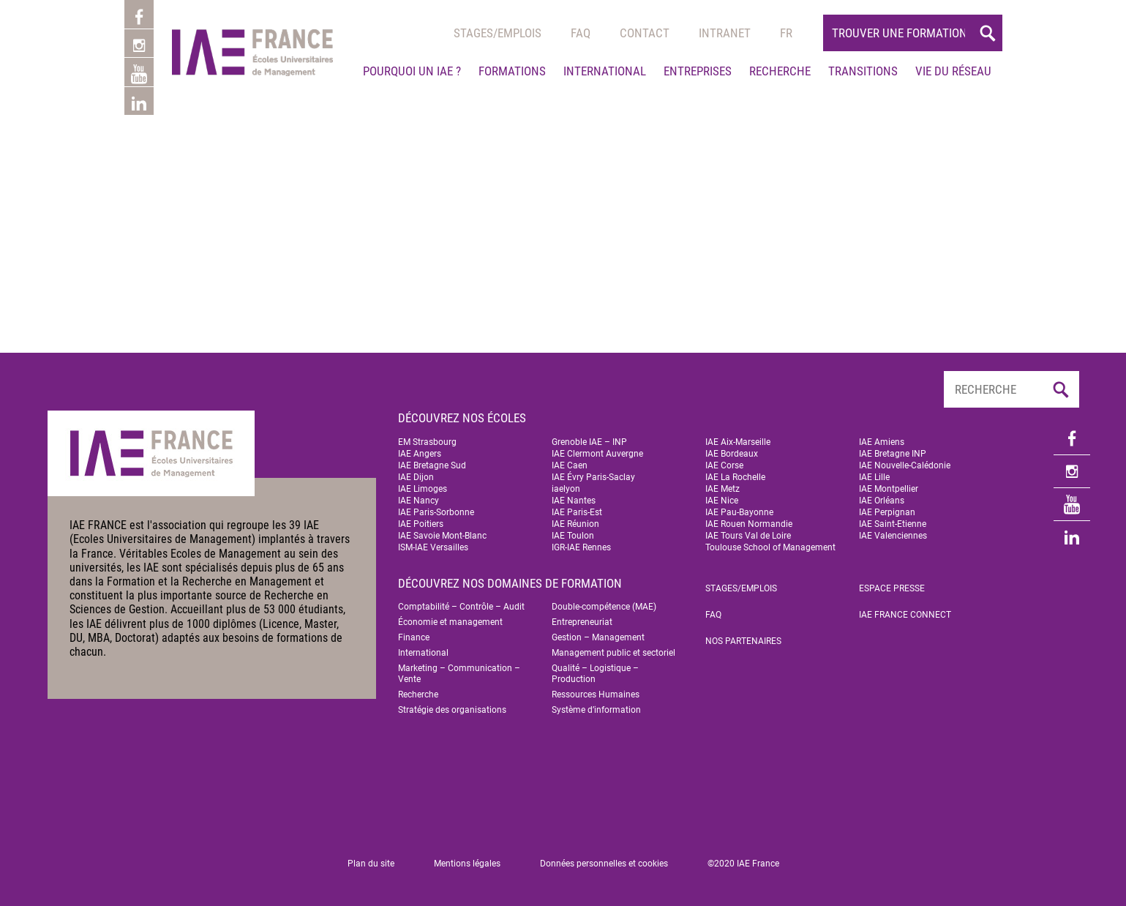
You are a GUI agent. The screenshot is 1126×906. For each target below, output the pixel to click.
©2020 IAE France (743, 863)
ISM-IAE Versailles (433, 547)
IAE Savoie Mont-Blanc (442, 536)
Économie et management (450, 622)
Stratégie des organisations (452, 710)
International (604, 71)
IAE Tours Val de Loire (748, 536)
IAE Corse (724, 465)
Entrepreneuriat (582, 622)
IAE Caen (570, 465)
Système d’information (596, 710)
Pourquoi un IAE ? (412, 71)
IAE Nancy (418, 500)
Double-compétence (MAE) (604, 607)
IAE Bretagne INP (892, 454)
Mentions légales (467, 863)
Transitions (863, 71)
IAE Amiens (881, 442)
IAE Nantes (574, 500)
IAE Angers (419, 454)
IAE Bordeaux (731, 454)
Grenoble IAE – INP (589, 442)
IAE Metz (722, 489)
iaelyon (566, 489)
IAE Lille (874, 477)
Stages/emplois (497, 33)
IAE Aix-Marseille (737, 442)
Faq (580, 33)
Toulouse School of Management (770, 547)
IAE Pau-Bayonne (739, 512)
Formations (512, 71)
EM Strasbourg (427, 442)
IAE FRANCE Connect (905, 615)
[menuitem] (786, 33)
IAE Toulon (573, 536)
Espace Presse (892, 588)
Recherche (780, 71)
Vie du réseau (953, 71)
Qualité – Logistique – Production (595, 673)
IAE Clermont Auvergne (597, 454)
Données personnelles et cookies (604, 863)
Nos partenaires (743, 641)
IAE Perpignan (887, 512)
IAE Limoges (422, 489)
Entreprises (698, 71)
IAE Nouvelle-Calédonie (904, 465)
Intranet (725, 33)
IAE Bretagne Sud (432, 465)
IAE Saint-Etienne (892, 524)
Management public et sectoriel (613, 653)
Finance (413, 637)
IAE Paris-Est (577, 512)
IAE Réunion (575, 524)
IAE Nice (721, 500)
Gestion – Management (598, 637)
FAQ (713, 615)
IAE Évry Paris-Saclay (593, 477)
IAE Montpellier (888, 489)
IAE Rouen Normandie (748, 524)
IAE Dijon (416, 477)
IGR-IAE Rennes (581, 547)
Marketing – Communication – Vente (459, 673)
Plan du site (371, 863)
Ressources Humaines (595, 694)
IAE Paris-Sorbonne (436, 512)
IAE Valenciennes (893, 536)
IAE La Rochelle (735, 477)
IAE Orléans (881, 500)
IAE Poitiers (420, 524)
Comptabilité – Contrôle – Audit (461, 607)
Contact (644, 33)
